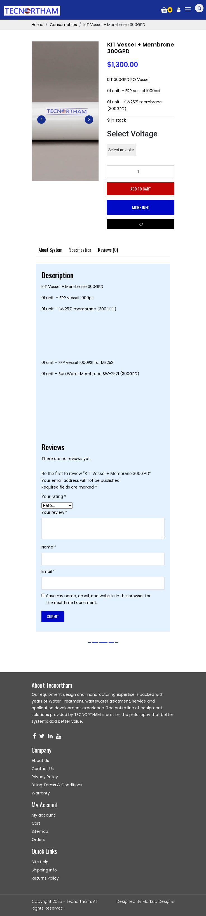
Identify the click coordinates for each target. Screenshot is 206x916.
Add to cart (140, 189)
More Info (140, 207)
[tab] (50, 250)
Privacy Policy (45, 777)
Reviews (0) (108, 250)
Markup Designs (158, 901)
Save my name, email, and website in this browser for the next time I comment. (98, 599)
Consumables (63, 24)
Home (37, 24)
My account (43, 815)
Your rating (53, 496)
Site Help (40, 862)
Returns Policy (45, 878)
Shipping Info (44, 870)
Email (48, 571)
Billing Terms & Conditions (57, 785)
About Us (40, 760)
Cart (36, 823)
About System (50, 250)
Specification (80, 250)
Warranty (41, 793)
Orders (38, 839)
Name (48, 547)
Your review (54, 512)
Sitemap (40, 831)
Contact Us (43, 768)
